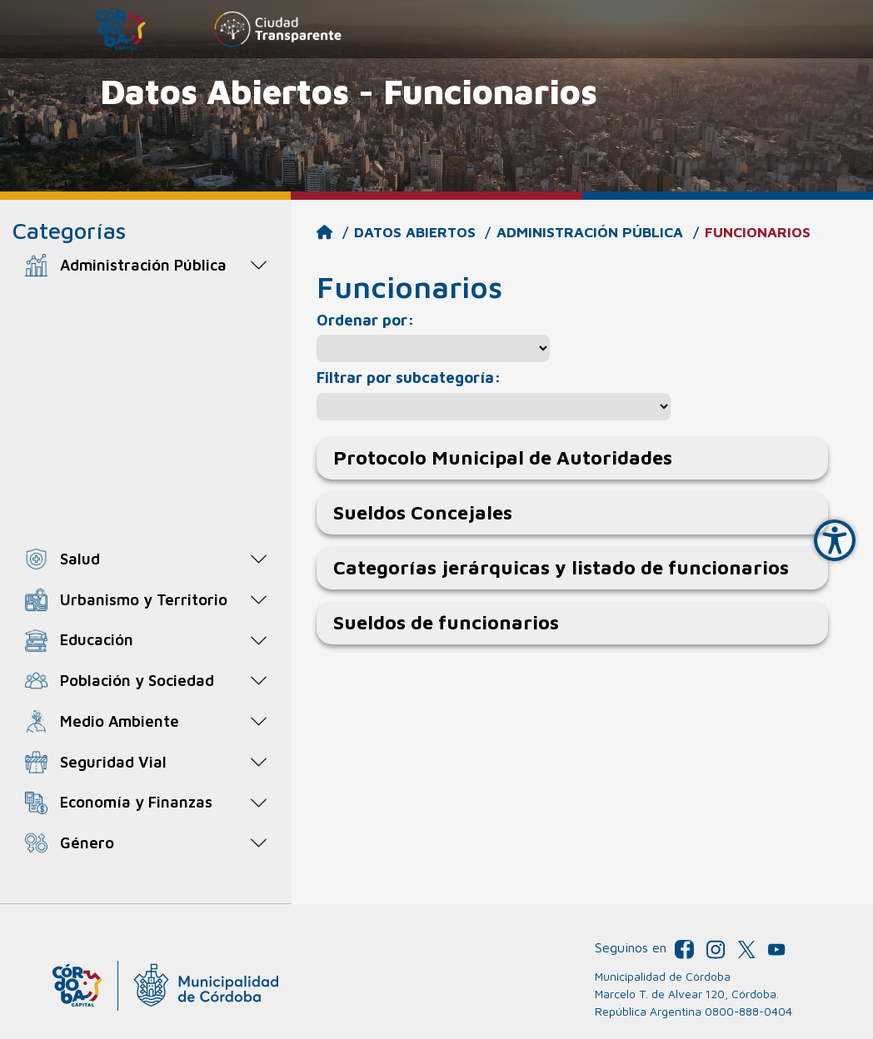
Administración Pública (143, 265)
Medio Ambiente (119, 721)
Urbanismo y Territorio (143, 599)
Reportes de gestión (129, 489)
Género (87, 842)
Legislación (96, 428)
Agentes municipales (129, 305)
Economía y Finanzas (136, 802)
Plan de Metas (107, 458)
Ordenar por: (365, 320)
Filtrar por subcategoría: (409, 378)
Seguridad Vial (113, 762)
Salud (80, 558)
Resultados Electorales (137, 519)
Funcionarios (117, 393)
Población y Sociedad (137, 680)
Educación (96, 639)
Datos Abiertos (415, 232)
